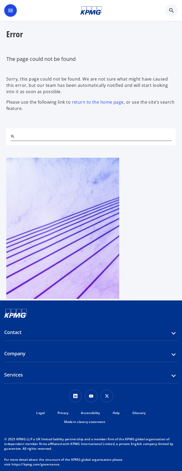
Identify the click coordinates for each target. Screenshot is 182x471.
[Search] (13, 136)
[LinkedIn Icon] (75, 396)
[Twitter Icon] (107, 396)
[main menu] (10, 10)
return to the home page (98, 102)
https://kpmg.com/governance (36, 464)
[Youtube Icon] (91, 396)
